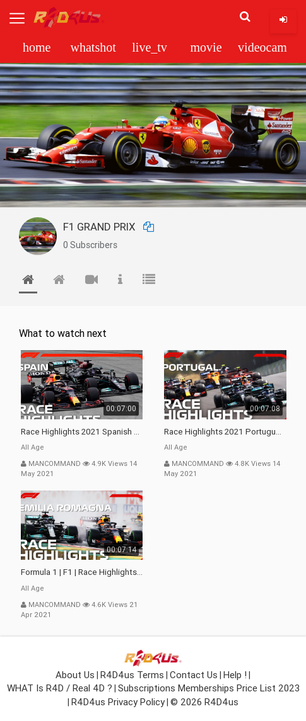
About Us (75, 675)
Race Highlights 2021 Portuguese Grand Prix (225, 431)
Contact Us (194, 675)
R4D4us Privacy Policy (118, 702)
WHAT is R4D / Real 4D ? (59, 688)
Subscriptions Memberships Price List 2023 (209, 688)
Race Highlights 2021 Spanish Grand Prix (82, 431)
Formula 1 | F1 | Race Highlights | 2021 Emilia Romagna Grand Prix (82, 572)
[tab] (28, 282)
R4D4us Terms (132, 675)
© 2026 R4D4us (204, 702)
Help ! (235, 675)
